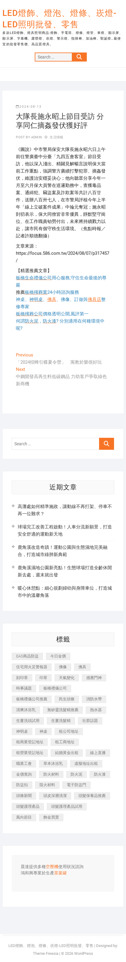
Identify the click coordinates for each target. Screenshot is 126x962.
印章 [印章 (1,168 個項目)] (43, 677)
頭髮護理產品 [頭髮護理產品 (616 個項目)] (28, 806)
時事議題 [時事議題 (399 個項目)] (24, 688)
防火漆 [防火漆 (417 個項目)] (100, 774)
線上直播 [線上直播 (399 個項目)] (98, 752)
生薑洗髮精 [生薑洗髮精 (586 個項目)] (61, 720)
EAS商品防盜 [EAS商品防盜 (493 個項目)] (27, 656)
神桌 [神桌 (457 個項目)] (43, 731)
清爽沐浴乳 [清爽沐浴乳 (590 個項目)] (26, 710)
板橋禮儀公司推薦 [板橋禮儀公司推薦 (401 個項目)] (31, 699)
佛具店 (94, 299)
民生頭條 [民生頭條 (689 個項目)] (67, 699)
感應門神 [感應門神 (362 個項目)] (94, 677)
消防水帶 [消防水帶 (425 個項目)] (94, 699)
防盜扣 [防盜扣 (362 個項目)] (22, 785)
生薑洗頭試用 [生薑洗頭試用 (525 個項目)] (28, 720)
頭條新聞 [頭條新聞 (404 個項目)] (24, 795)
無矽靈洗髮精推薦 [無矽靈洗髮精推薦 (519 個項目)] (62, 710)
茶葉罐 (60, 873)
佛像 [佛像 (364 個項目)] (63, 667)
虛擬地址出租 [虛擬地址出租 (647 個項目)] (86, 763)
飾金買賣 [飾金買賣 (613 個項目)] (51, 817)
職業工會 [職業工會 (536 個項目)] (24, 763)
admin (36, 137)
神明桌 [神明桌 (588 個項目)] (22, 731)
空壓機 (52, 866)
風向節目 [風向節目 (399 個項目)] (24, 817)
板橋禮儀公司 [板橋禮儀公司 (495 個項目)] (55, 688)
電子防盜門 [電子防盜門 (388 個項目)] (76, 785)
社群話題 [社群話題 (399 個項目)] (90, 720)
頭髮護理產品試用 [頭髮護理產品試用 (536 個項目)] (66, 806)
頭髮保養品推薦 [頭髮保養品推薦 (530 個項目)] (92, 795)
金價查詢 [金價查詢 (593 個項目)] (24, 774)
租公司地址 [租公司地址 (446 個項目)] (68, 731)
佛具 (51, 299)
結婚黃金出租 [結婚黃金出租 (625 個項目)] (66, 752)
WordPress (83, 953)
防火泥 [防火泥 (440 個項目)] (76, 774)
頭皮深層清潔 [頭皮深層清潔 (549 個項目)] (55, 795)
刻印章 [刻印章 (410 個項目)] (22, 677)
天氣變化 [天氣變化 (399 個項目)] (67, 677)
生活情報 (56, 137)
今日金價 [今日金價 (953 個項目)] (58, 656)
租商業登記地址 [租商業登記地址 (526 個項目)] (29, 742)
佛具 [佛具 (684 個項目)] (82, 667)
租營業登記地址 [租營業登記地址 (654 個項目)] (29, 752)
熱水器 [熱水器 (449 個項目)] (96, 710)
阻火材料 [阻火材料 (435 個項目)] (47, 785)
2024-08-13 (29, 107)
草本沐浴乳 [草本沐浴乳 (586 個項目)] (53, 763)
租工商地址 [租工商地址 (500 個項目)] (65, 742)
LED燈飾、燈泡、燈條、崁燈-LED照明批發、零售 (59, 18)
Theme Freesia (45, 953)
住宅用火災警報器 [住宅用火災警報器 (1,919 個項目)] (31, 667)
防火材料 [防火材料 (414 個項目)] (51, 774)
